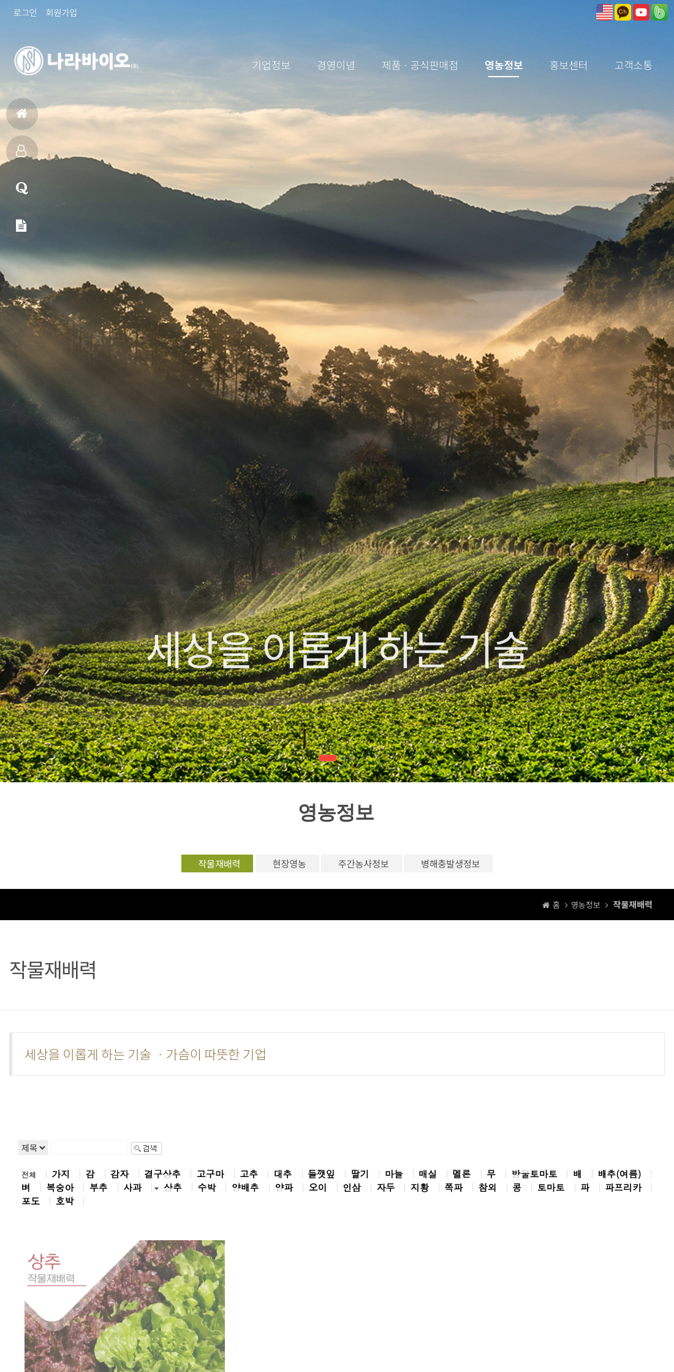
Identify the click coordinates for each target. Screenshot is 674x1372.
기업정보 (271, 64)
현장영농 (275, 866)
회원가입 (62, 12)
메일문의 (21, 230)
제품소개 (21, 156)
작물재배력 (183, 866)
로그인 (25, 12)
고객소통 (633, 64)
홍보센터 (569, 64)
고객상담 (22, 193)
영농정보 (504, 64)
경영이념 (336, 64)
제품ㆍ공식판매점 (420, 64)
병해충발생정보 (481, 866)
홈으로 (22, 118)
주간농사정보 (371, 866)
